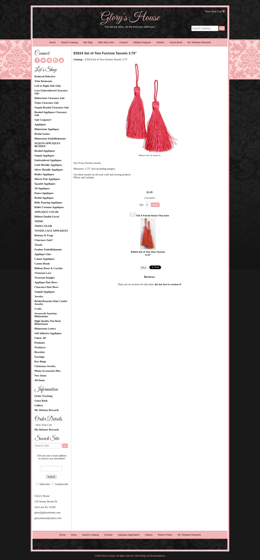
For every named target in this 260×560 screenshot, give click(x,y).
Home (52, 42)
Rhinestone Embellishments (50, 138)
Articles (160, 42)
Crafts (38, 308)
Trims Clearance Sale (46, 102)
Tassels (38, 244)
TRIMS (38, 221)
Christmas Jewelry (45, 366)
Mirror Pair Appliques (47, 179)
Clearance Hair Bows (46, 287)
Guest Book (176, 42)
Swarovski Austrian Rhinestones (45, 315)
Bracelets (39, 352)
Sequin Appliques (44, 155)
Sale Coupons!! (43, 119)
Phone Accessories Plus (47, 370)
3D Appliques (42, 188)
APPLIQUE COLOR (46, 211)
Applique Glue (42, 254)
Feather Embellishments (48, 249)
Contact (123, 42)
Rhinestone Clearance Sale (49, 98)
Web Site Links (106, 42)
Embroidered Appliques (48, 160)
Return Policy (165, 534)
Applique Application (129, 534)
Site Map (88, 42)
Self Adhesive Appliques (48, 333)
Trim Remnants (43, 81)
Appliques (40, 124)
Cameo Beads (42, 263)
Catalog (77, 59)
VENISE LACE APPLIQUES (51, 230)
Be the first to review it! (168, 284)
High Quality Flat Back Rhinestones (47, 322)
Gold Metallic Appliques (48, 164)
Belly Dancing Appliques (48, 202)
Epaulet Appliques (44, 183)
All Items (39, 380)
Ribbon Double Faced (46, 216)
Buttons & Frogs (43, 235)
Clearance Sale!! (43, 240)
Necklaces (40, 347)
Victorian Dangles (44, 277)
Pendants (39, 342)
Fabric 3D (40, 338)
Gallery (38, 405)
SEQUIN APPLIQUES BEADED (47, 145)
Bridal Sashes (42, 133)
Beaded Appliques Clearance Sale (50, 114)
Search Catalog (69, 42)
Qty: (141, 204)
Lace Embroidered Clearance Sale (51, 92)
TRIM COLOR (43, 226)
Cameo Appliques (44, 258)
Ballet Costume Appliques (49, 207)
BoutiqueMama (157, 556)
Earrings (39, 356)
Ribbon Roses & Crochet (48, 268)
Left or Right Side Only (47, 85)
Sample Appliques (44, 291)
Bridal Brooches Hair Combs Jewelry (50, 302)
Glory (74, 534)
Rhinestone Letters (45, 328)
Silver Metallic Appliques (48, 169)
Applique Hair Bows (46, 282)
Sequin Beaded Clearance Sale (51, 107)
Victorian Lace (42, 273)
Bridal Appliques (44, 197)
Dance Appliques (43, 193)
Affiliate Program (142, 42)
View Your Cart (213, 11)
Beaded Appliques (44, 150)
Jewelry (38, 296)
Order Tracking (43, 396)
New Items (40, 375)
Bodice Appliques (44, 174)
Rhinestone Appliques (46, 129)
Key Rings (40, 361)
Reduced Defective (44, 76)
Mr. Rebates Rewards (199, 42)
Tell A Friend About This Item (152, 215)
